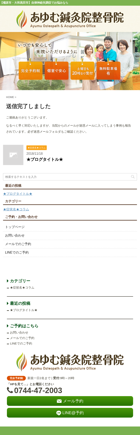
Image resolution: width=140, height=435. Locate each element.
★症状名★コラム (16, 209)
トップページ (15, 227)
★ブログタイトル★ (44, 159)
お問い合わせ (15, 235)
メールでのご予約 (18, 244)
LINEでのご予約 (17, 252)
